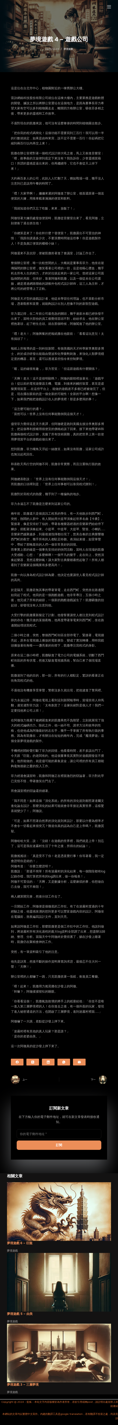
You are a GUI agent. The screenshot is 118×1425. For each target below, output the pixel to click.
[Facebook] (17, 1062)
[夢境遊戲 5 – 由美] (59, 1282)
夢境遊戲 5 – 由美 (20, 1314)
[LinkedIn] (48, 1062)
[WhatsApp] (63, 1062)
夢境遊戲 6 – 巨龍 (19, 1243)
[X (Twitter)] (32, 1062)
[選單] (109, 7)
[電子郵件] (79, 1062)
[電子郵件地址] (59, 1134)
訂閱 (59, 1145)
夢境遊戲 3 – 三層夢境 (23, 1385)
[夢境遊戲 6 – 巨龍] (59, 1211)
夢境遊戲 (68, 49)
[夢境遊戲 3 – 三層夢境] (59, 1353)
